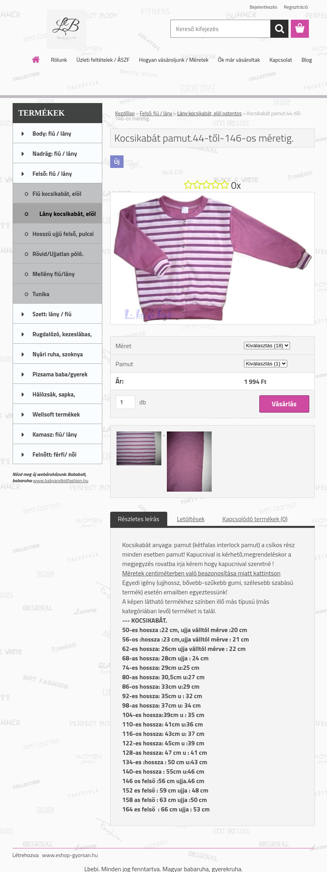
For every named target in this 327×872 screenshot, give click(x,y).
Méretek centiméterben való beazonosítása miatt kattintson (201, 573)
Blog (306, 59)
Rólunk (59, 59)
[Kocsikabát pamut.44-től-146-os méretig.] (212, 195)
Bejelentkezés (263, 7)
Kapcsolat (281, 59)
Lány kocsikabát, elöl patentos (209, 113)
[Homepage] (36, 59)
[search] (279, 29)
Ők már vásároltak (239, 59)
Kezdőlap (125, 113)
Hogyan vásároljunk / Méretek (174, 59)
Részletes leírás (138, 519)
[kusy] (125, 402)
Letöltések (191, 519)
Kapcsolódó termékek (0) (255, 519)
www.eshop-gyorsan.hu (70, 855)
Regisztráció (296, 7)
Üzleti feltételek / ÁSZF (102, 59)
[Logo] (67, 29)
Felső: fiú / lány (156, 113)
